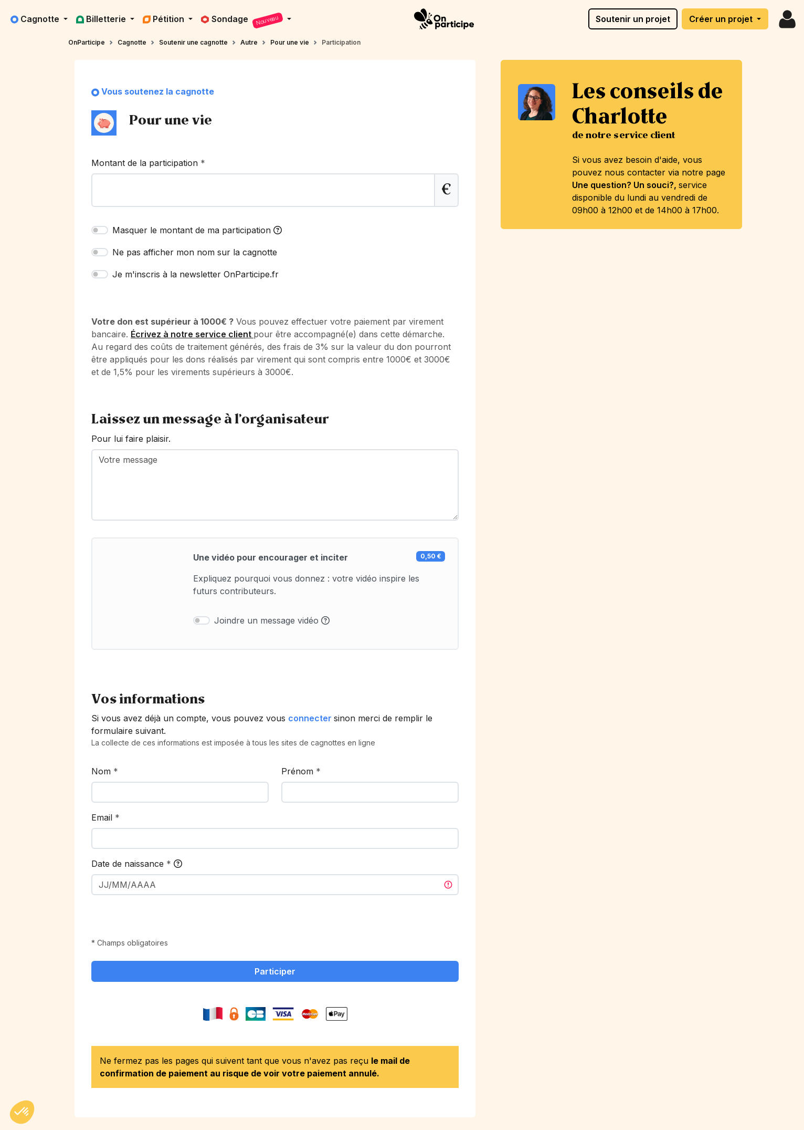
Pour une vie (289, 42)
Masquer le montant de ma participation (197, 230)
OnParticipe (86, 42)
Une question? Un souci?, (625, 185)
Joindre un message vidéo (272, 620)
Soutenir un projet (633, 19)
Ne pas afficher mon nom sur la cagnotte (194, 252)
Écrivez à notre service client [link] (192, 334)
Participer (275, 971)
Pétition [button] (164, 19)
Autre (249, 42)
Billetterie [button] (102, 19)
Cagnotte (132, 42)
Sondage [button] (243, 20)
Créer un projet (722, 19)
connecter (311, 718)
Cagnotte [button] (35, 19)
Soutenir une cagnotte (193, 42)
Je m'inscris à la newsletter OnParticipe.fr (195, 274)
